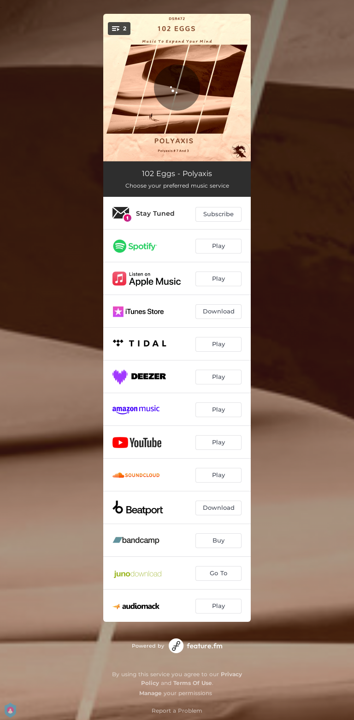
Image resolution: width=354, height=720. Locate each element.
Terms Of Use (192, 682)
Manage (150, 693)
